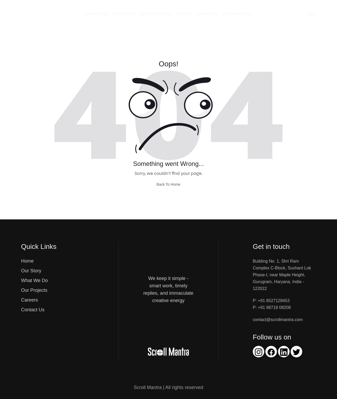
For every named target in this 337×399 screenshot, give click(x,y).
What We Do (34, 280)
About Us (96, 13)
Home (27, 261)
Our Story (31, 270)
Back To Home (169, 184)
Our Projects (34, 290)
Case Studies (156, 13)
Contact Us (237, 13)
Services (124, 13)
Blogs (184, 13)
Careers (207, 13)
